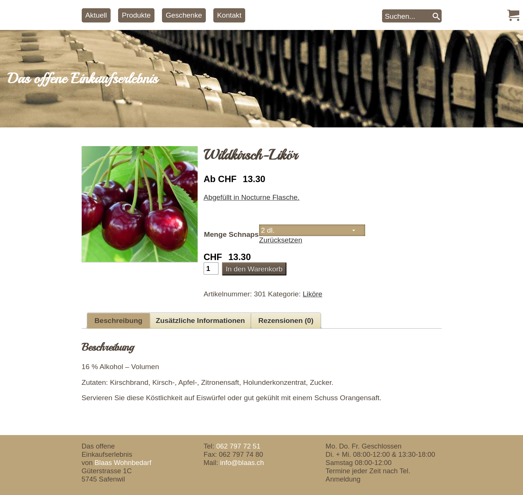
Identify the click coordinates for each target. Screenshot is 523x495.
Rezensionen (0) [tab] (285, 321)
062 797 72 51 (238, 446)
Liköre (312, 294)
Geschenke (184, 15)
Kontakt (229, 15)
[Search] (436, 15)
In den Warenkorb (254, 269)
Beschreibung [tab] (118, 321)
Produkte (136, 15)
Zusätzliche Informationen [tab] (200, 321)
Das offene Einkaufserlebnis (82, 79)
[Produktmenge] (211, 268)
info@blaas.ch (242, 463)
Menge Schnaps (231, 234)
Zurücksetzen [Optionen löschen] (280, 240)
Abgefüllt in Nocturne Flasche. (252, 197)
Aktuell (96, 15)
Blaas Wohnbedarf (122, 463)
